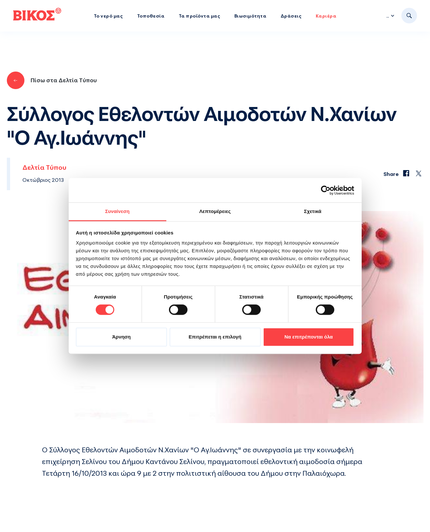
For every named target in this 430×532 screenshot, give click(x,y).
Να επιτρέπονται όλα (308, 336)
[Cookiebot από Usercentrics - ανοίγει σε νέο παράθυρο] (325, 190)
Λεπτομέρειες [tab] (215, 211)
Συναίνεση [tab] (117, 211)
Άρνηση (121, 336)
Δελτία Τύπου (44, 167)
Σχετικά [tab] (312, 211)
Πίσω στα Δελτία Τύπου (52, 80)
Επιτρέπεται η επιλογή (215, 336)
